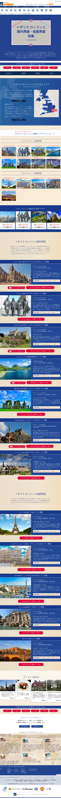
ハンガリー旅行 (16, 747)
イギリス (53, 312)
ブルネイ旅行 (33, 751)
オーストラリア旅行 (33, 761)
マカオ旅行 (38, 750)
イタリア (47, 625)
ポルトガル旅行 (14, 745)
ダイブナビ (9, 770)
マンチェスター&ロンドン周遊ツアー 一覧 (46, 287)
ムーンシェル (16, 770)
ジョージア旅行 (10, 751)
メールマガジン (35, 4)
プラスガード (23, 770)
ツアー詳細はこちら (8, 227)
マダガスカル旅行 (2, 764)
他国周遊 (37, 73)
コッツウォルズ (45, 344)
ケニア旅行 (16, 763)
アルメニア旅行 (2, 752)
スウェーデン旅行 (10, 746)
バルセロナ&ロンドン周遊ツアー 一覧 (31, 601)
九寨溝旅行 (29, 750)
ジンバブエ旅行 (7, 765)
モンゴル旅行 (28, 751)
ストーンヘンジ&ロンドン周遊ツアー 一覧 (31, 414)
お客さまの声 (41, 4)
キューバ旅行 (56, 746)
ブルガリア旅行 (11, 750)
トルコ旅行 (7, 762)
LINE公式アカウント (32, 782)
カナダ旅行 (57, 745)
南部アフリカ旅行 (8, 764)
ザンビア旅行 (12, 765)
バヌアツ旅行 (32, 762)
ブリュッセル (45, 563)
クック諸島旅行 (38, 763)
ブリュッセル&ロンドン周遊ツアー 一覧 (31, 570)
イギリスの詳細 (19, 101)
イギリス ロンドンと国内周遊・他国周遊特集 (24, 13)
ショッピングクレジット (32, 771)
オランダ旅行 (11, 748)
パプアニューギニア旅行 (31, 763)
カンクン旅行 (51, 746)
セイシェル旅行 (25, 763)
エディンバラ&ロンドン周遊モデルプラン (16, 446)
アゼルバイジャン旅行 (16, 751)
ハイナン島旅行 (34, 750)
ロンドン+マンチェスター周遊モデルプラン (16, 287)
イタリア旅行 (7, 744)
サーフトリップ (9, 771)
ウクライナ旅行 (14, 752)
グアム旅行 (50, 760)
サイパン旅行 (55, 760)
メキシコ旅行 (47, 746)
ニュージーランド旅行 (26, 762)
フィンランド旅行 (4, 746)
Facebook (25, 782)
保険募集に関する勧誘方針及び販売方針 (25, 781)
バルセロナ (48, 594)
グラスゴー (44, 471)
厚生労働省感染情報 (45, 781)
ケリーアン (16, 771)
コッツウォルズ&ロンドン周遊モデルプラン (16, 351)
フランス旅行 (2, 744)
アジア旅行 (24, 752)
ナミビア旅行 (2, 765)
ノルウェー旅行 (15, 746)
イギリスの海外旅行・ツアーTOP (24, 733)
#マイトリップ (16, 772)
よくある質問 (46, 4)
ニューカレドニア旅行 (26, 761)
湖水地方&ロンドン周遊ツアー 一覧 (44, 382)
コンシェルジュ (23, 771)
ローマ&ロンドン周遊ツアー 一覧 (31, 633)
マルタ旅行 (9, 745)
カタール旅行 (12, 763)
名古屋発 (26, 67)
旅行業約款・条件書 (19, 782)
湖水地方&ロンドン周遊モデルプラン (17, 383)
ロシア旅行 (5, 751)
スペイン (44, 594)
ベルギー (49, 563)
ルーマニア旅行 (16, 750)
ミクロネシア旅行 (47, 761)
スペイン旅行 (11, 744)
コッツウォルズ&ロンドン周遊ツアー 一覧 (46, 351)
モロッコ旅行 (12, 762)
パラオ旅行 (59, 760)
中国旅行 (26, 750)
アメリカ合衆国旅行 (48, 745)
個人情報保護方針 (53, 781)
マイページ (51, 4)
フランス (46, 531)
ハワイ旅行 (46, 760)
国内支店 (31, 4)
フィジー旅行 (34, 760)
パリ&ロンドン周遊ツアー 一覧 (31, 538)
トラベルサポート (9, 781)
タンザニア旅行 (14, 764)
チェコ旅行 (5, 747)
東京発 (7, 67)
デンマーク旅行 (4, 749)
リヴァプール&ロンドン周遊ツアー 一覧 (31, 319)
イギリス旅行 (16, 744)
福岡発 (35, 67)
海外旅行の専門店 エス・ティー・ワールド (36, 733)
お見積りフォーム (42, 727)
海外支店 (27, 4)
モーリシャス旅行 (37, 762)
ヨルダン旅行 (7, 763)
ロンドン (49, 312)
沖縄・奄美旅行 (29, 752)
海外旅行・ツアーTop (3, 13)
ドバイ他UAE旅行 (2, 762)
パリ (43, 531)
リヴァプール (45, 312)
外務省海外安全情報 (37, 781)
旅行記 (51, 73)
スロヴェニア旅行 (16, 749)
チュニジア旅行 (2, 763)
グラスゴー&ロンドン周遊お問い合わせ (31, 478)
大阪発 (16, 67)
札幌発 (44, 67)
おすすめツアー (9, 73)
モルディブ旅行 (25, 760)
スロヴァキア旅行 (10, 749)
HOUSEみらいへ (23, 772)
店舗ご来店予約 (19, 727)
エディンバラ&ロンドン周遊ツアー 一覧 (45, 446)
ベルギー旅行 (16, 748)
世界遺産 (8, 772)
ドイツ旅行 (5, 745)
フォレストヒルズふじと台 (33, 770)
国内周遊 (23, 73)
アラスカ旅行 (53, 745)
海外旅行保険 (15, 781)
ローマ (44, 625)
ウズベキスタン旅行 (8, 752)
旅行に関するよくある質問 (41, 782)
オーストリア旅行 (10, 747)
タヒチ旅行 (29, 760)
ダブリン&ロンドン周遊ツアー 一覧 (31, 664)
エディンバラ (45, 440)
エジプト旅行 (17, 762)
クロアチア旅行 (6, 748)
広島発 (53, 67)
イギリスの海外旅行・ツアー (12, 13)
